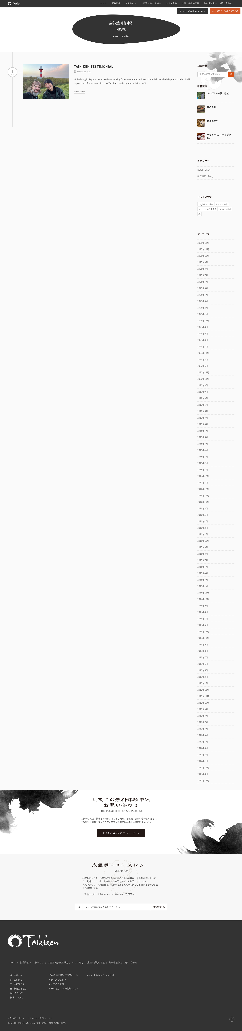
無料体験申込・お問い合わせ (123, 962)
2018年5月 (202, 443)
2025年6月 (202, 281)
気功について (16, 997)
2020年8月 (202, 385)
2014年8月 (202, 612)
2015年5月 (202, 566)
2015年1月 (202, 586)
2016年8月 (202, 508)
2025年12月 (203, 242)
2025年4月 (202, 294)
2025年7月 (202, 275)
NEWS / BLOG (204, 169)
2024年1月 (202, 346)
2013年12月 (203, 631)
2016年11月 (203, 495)
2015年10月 (203, 540)
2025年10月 (203, 255)
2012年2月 (202, 754)
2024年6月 (202, 333)
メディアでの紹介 (57, 979)
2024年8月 (202, 327)
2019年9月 (202, 391)
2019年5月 (202, 411)
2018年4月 (202, 450)
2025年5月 (202, 288)
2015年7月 (202, 560)
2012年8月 (202, 715)
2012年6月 (202, 728)
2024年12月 (203, 320)
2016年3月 (202, 527)
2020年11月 (203, 378)
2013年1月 (202, 683)
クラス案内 (77, 962)
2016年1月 (202, 534)
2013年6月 (202, 663)
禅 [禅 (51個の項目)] (199, 214)
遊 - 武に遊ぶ (16, 979)
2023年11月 (203, 352)
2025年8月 (202, 268)
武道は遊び (212, 120)
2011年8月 (202, 773)
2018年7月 (202, 430)
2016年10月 (203, 501)
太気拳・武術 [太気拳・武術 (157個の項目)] (225, 209)
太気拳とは (38, 962)
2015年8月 (202, 553)
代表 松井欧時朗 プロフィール (63, 975)
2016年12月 (203, 488)
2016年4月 (202, 521)
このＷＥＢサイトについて (41, 1018)
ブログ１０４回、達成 (218, 93)
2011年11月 (203, 767)
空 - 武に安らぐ (17, 984)
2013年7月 (202, 657)
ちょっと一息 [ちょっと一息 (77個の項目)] (222, 204)
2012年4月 (202, 741)
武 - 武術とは (16, 975)
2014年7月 (202, 618)
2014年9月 (202, 605)
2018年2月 (202, 463)
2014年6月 (202, 624)
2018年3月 (202, 456)
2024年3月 (202, 339)
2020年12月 (203, 372)
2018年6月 (202, 437)
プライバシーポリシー (17, 1018)
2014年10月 (203, 599)
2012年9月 (202, 709)
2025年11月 (203, 249)
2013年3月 (202, 676)
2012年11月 (203, 696)
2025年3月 (202, 301)
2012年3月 (202, 748)
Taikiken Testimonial (93, 66)
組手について (16, 992)
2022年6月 (202, 365)
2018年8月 (202, 424)
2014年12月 (203, 592)
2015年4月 (202, 573)
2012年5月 (202, 735)
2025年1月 (202, 314)
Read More (79, 91)
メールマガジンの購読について (64, 988)
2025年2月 (202, 307)
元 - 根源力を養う (18, 988)
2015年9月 (202, 547)
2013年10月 (203, 637)
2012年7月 (202, 722)
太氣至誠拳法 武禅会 (58, 962)
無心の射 (211, 107)
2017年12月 (203, 475)
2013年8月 (202, 650)
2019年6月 (202, 404)
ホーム (12, 962)
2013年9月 (202, 644)
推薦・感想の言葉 (96, 962)
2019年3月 (202, 417)
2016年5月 (202, 514)
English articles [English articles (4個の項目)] (205, 204)
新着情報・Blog (205, 176)
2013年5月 (202, 670)
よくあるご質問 (56, 984)
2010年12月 (203, 780)
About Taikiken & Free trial (100, 975)
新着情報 (24, 962)
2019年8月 (202, 398)
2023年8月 (202, 359)
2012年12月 (203, 689)
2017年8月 (202, 482)
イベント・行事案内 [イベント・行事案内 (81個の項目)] (207, 209)
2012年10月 (203, 702)
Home (115, 36)
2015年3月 (202, 579)
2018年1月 (202, 469)
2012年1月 (202, 760)
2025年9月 (202, 262)
